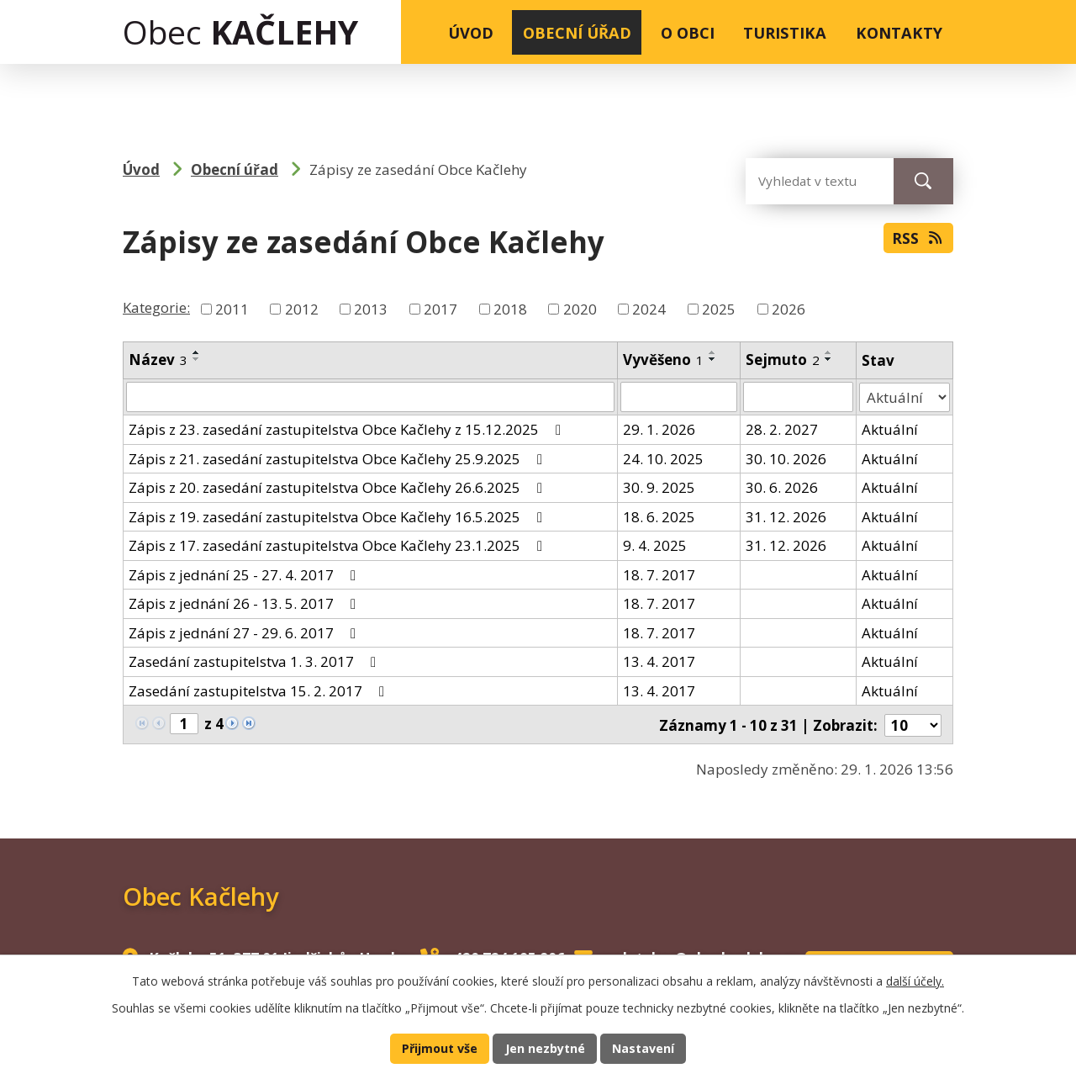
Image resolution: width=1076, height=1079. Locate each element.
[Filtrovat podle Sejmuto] (799, 397)
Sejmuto (783, 359)
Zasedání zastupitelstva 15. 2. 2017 (260, 690)
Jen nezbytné (545, 1047)
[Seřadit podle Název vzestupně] (196, 352)
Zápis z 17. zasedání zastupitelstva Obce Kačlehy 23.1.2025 (339, 545)
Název (158, 359)
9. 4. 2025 (655, 545)
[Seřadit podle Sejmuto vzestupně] (829, 352)
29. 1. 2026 (659, 429)
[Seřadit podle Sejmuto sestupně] (829, 359)
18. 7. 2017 (659, 574)
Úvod (470, 32)
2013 (371, 309)
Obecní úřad (577, 32)
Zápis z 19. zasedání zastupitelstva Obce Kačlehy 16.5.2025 (339, 516)
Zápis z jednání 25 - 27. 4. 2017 (245, 574)
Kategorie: (156, 307)
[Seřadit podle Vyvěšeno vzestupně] (713, 352)
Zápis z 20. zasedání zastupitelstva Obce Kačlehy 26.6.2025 (339, 487)
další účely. (915, 979)
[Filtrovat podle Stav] (904, 397)
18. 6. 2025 (659, 516)
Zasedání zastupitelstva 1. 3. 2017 (255, 661)
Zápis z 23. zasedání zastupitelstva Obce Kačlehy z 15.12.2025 (348, 429)
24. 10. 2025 (663, 458)
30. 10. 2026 (786, 458)
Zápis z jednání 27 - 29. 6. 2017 (245, 632)
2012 (302, 309)
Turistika (784, 32)
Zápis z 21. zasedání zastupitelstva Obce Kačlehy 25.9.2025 (339, 458)
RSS (917, 240)
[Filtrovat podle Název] (370, 397)
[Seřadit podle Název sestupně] (196, 359)
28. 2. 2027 (782, 429)
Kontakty (899, 32)
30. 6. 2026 (782, 487)
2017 (440, 309)
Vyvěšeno (663, 359)
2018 (510, 309)
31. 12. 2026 (786, 516)
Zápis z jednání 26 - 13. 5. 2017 (245, 603)
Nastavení (646, 1047)
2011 (232, 309)
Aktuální (890, 429)
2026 (788, 309)
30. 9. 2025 (659, 487)
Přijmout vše (437, 1047)
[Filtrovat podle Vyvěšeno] (678, 397)
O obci (688, 32)
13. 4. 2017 (659, 661)
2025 (719, 309)
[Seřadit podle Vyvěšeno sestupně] (713, 359)
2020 (580, 309)
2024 (649, 309)
